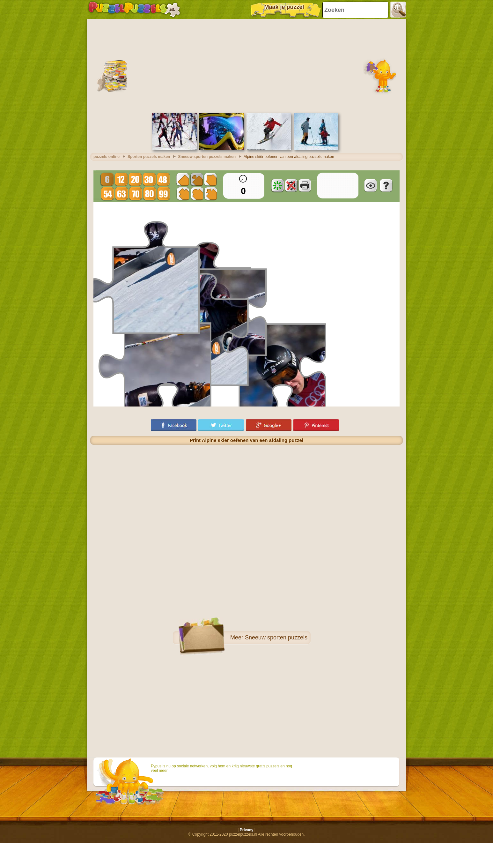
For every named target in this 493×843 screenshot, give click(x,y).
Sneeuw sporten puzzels (276, 637)
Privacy (247, 830)
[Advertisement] (246, 65)
